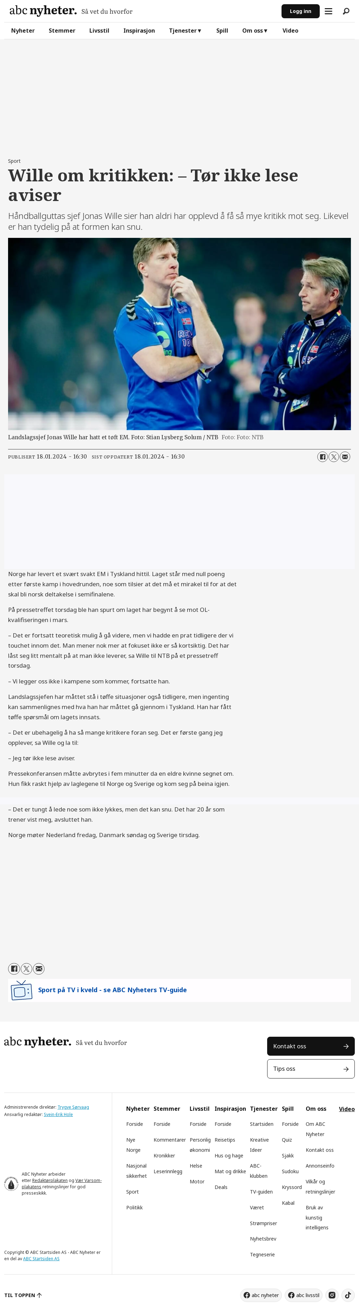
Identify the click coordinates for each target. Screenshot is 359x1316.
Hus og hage (229, 1155)
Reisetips (225, 1139)
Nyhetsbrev (263, 1238)
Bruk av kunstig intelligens (317, 1217)
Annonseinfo (320, 1165)
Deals (221, 1187)
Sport (132, 1191)
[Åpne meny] (328, 11)
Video (290, 30)
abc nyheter (265, 1295)
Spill (222, 30)
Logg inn (300, 11)
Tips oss (284, 1068)
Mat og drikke (230, 1171)
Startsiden (261, 1124)
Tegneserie (262, 1254)
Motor (197, 1181)
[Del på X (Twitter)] (333, 457)
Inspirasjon (139, 30)
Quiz (287, 1139)
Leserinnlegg (168, 1171)
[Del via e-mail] (345, 457)
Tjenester (183, 30)
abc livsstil (307, 1295)
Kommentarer (170, 1139)
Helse (196, 1165)
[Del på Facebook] (322, 457)
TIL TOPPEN (19, 1295)
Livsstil (99, 30)
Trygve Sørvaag (73, 1107)
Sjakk (288, 1155)
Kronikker (164, 1155)
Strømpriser (263, 1223)
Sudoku (290, 1171)
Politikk (134, 1207)
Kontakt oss (289, 1046)
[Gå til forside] (71, 11)
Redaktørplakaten (50, 1180)
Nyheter (23, 30)
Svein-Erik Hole (58, 1114)
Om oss (252, 30)
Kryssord (292, 1187)
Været (257, 1207)
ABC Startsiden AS (41, 1259)
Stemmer (62, 30)
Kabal (288, 1203)
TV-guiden (261, 1191)
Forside (134, 1124)
